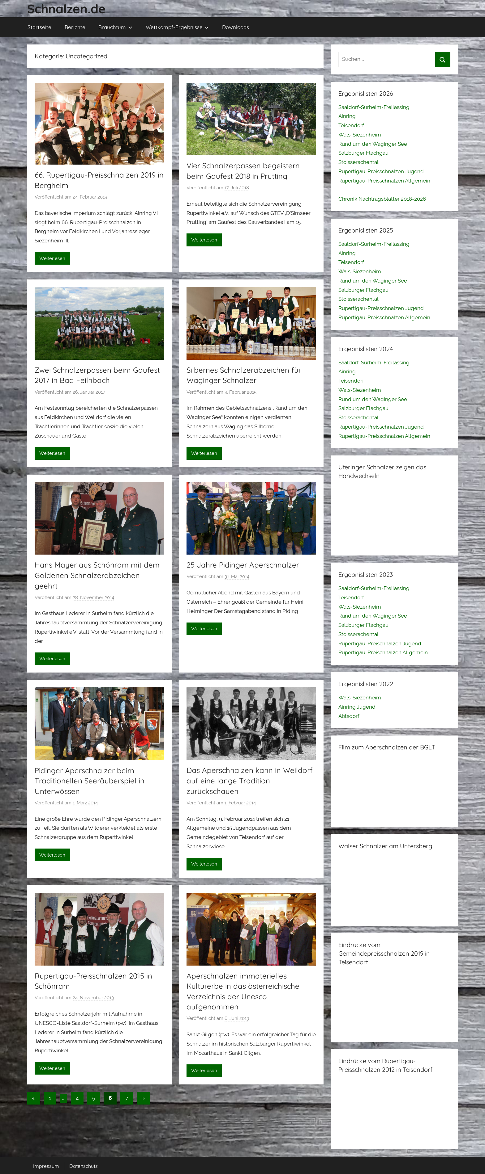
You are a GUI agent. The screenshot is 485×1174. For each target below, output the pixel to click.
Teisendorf (351, 125)
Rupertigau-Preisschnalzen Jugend (381, 171)
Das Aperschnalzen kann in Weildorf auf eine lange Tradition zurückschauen (250, 780)
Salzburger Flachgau (363, 153)
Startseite (39, 27)
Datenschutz (83, 1166)
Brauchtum (115, 27)
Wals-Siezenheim (359, 135)
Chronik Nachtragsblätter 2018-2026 (382, 199)
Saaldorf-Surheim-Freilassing (374, 107)
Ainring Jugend (357, 707)
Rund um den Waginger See (372, 144)
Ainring (347, 116)
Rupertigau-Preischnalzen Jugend (379, 643)
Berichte (75, 27)
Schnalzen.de (66, 8)
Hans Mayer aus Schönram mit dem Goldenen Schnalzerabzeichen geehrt (97, 575)
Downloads (235, 27)
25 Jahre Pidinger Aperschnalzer (243, 564)
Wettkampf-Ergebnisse (177, 27)
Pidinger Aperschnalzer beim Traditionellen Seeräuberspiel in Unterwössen (89, 781)
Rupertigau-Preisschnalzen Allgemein (384, 181)
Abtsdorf (348, 716)
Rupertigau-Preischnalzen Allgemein (383, 652)
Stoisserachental (358, 162)
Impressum (46, 1166)
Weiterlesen (52, 258)
